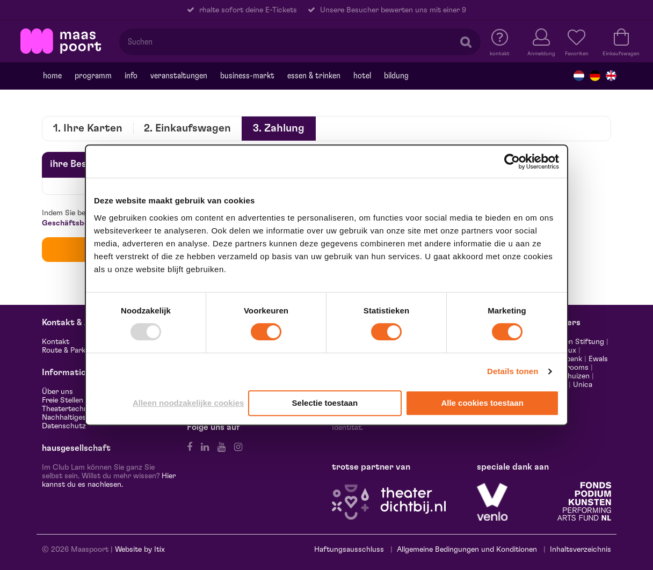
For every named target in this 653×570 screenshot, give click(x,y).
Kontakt (55, 342)
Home (52, 75)
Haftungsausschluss (349, 549)
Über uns (57, 392)
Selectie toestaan (325, 402)
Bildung (396, 75)
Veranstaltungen (178, 75)
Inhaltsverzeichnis (580, 549)
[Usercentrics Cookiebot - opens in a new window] (512, 162)
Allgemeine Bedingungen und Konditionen (467, 549)
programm (93, 75)
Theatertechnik (67, 409)
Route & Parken (67, 350)
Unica (582, 385)
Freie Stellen (62, 400)
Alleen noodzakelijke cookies (188, 402)
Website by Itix (140, 549)
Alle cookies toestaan (482, 402)
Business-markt (247, 75)
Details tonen (512, 371)
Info (131, 75)
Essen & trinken (313, 75)
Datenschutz (64, 426)
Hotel (362, 75)
